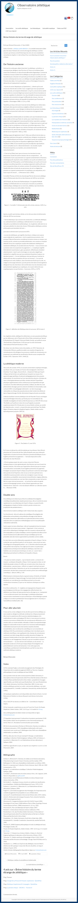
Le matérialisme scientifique (35, 864)
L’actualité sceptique (49, 28)
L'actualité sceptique (56, 86)
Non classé (53, 143)
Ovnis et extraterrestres (59, 125)
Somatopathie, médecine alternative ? (61, 64)
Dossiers (54, 95)
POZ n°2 (52, 67)
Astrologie (55, 110)
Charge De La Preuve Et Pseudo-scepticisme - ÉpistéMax (24, 881)
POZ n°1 (52, 70)
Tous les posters (55, 61)
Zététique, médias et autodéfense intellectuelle (21, 860)
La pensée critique (36, 854)
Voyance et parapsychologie (60, 140)
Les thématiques (35, 28)
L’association (9, 28)
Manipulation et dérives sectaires (62, 122)
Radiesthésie (56, 128)
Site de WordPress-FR (57, 166)
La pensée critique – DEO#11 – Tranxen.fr (19, 887)
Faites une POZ (61, 28)
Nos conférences (57, 98)
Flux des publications (56, 160)
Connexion (53, 157)
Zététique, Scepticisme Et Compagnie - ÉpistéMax (22, 884)
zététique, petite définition (20, 48)
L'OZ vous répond (55, 90)
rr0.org (40, 709)
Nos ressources (56, 104)
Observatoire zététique (33, 5)
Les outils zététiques (22, 28)
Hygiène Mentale (55, 83)
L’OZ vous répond (11, 31)
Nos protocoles (56, 101)
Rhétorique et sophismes (59, 131)
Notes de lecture (55, 146)
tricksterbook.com (9, 715)
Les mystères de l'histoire (59, 119)
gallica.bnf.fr (21, 776)
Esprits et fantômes (58, 113)
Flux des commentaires (57, 163)
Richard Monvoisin (11, 854)
